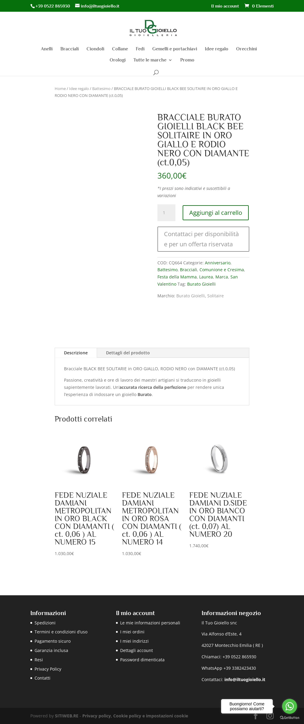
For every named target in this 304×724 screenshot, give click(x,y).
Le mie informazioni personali (150, 623)
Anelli (47, 49)
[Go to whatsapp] (289, 706)
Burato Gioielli (201, 284)
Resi (39, 659)
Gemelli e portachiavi (174, 49)
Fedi (140, 49)
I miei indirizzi (134, 641)
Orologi (118, 60)
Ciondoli (95, 49)
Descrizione (76, 353)
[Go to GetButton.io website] (289, 718)
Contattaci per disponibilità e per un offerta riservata (201, 239)
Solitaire (215, 296)
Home (60, 88)
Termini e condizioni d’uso (61, 632)
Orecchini (246, 49)
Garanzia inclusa (51, 650)
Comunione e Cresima (221, 269)
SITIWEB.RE (66, 716)
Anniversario (217, 263)
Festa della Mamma (177, 277)
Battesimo (101, 88)
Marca (221, 277)
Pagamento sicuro (53, 641)
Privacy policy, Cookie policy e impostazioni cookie (135, 716)
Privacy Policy (48, 669)
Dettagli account (136, 650)
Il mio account (225, 6)
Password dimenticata (142, 659)
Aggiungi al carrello (215, 213)
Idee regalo (216, 49)
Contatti (42, 678)
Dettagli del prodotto (128, 353)
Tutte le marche (149, 60)
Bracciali (69, 49)
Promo (187, 60)
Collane (120, 49)
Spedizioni (45, 623)
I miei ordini (132, 632)
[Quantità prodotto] (166, 212)
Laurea (206, 277)
